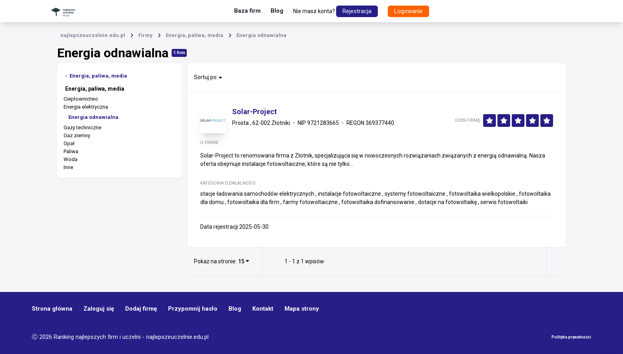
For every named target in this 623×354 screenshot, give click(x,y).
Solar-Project (254, 112)
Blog (277, 10)
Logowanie (408, 11)
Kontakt (262, 308)
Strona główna (52, 308)
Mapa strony (301, 308)
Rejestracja (356, 11)
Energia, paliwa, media (96, 76)
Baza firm (247, 10)
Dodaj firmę (141, 308)
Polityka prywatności (571, 337)
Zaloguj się (98, 308)
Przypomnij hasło (192, 308)
